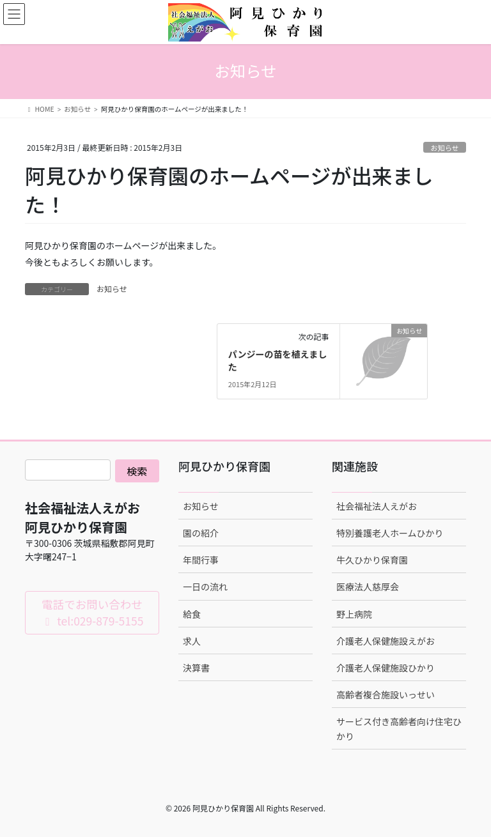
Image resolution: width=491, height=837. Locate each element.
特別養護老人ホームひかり (390, 532)
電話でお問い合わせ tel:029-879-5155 (92, 612)
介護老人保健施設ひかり (385, 667)
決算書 (196, 667)
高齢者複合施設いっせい (385, 694)
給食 (192, 614)
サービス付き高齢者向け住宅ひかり (399, 728)
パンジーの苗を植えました (277, 360)
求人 (192, 640)
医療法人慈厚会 (367, 586)
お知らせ (444, 147)
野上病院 (354, 614)
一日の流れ (205, 586)
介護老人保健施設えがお (385, 640)
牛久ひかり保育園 (372, 559)
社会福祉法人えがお (376, 506)
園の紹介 (201, 532)
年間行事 (201, 559)
